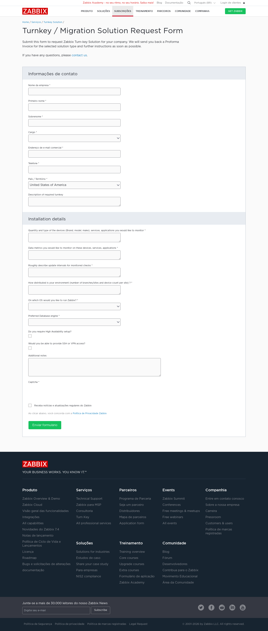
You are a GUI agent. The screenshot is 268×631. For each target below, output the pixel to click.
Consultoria (84, 511)
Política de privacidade (69, 624)
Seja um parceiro (131, 505)
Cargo (31, 132)
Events (168, 490)
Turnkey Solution (53, 22)
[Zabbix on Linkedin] (232, 608)
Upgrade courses (131, 564)
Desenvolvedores (174, 564)
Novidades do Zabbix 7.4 (40, 529)
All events (169, 523)
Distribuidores (129, 511)
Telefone (32, 163)
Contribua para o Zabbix (180, 570)
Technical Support (89, 498)
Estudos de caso (88, 558)
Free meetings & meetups (181, 511)
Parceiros (128, 490)
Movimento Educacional (179, 576)
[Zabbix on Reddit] (222, 608)
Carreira (211, 511)
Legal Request (138, 624)
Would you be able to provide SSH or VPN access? (56, 344)
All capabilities (33, 523)
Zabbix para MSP (88, 505)
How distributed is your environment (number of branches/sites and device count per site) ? (79, 283)
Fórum (167, 558)
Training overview (132, 552)
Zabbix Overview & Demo (41, 498)
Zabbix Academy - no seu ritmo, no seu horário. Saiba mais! (118, 3)
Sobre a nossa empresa (222, 505)
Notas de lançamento (37, 535)
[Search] (189, 2)
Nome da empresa (38, 85)
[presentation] (56, 392)
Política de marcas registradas (106, 624)
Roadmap (29, 558)
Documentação (174, 3)
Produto (29, 490)
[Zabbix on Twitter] (201, 608)
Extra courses (129, 570)
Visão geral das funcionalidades (45, 511)
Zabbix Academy (131, 582)
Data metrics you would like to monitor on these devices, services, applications (72, 248)
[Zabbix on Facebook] (211, 608)
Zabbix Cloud (32, 505)
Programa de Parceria (135, 498)
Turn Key (82, 517)
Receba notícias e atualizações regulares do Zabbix (63, 406)
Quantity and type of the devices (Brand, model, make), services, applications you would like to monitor (86, 231)
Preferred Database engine (43, 316)
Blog (159, 3)
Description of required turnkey (45, 195)
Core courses (128, 558)
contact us (79, 55)
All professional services (93, 523)
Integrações (30, 517)
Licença (28, 552)
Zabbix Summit (173, 498)
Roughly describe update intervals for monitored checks (59, 266)
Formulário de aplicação (136, 576)
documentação (33, 570)
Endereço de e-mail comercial (44, 148)
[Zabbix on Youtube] (243, 608)
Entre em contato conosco (224, 498)
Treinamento (131, 543)
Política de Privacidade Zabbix (90, 413)
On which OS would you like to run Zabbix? (52, 300)
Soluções (84, 543)
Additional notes (37, 356)
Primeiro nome (36, 101)
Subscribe (100, 610)
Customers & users (219, 523)
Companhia (216, 490)
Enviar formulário (44, 425)
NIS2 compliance (88, 576)
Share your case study (92, 564)
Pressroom (213, 517)
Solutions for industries (93, 552)
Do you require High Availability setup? (49, 332)
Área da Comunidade (178, 582)
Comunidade (174, 543)
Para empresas (87, 570)
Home (25, 22)
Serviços (36, 22)
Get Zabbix (235, 11)
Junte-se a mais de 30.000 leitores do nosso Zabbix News (65, 603)
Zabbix (35, 11)
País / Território (37, 179)
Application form (131, 523)
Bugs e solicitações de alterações (46, 564)
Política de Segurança (38, 624)
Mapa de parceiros (132, 517)
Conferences (171, 505)
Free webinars (172, 517)
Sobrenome (34, 117)
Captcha (33, 382)
